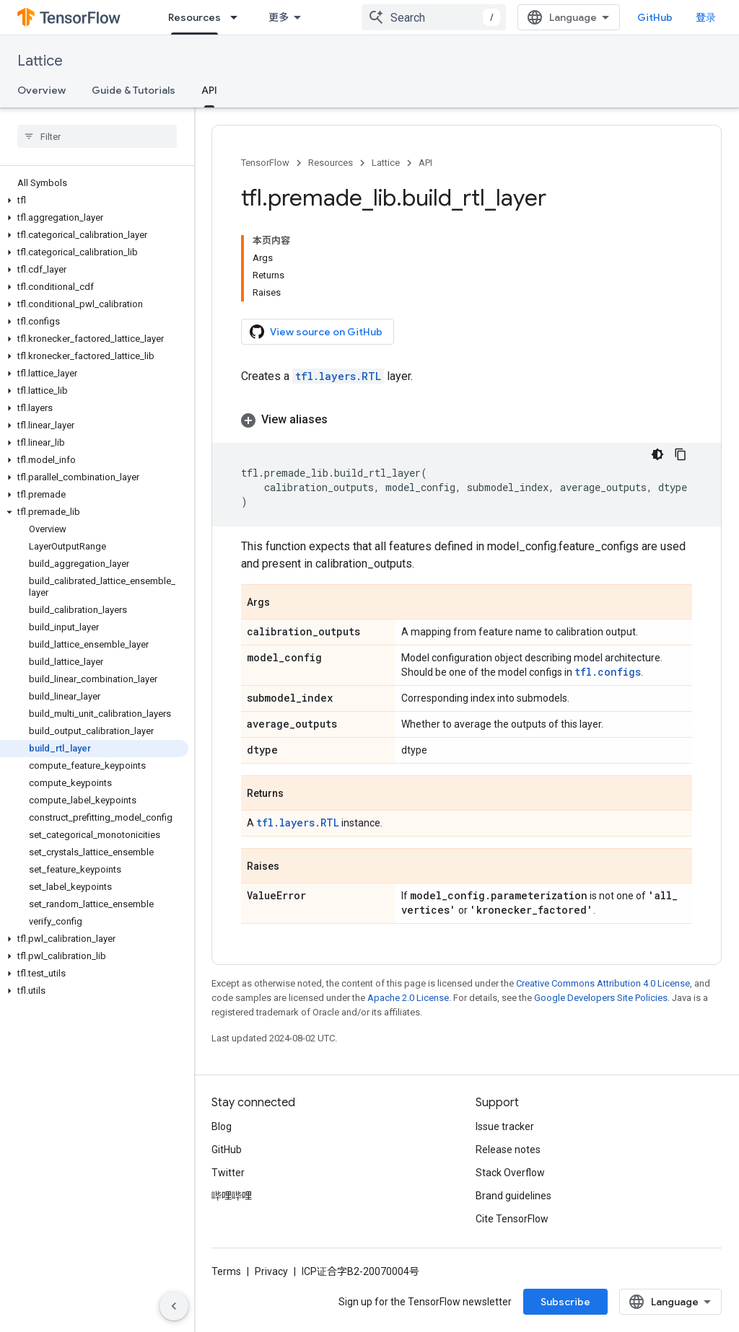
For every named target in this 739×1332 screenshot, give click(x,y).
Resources (330, 162)
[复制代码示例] (680, 454)
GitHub (655, 17)
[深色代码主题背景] (657, 454)
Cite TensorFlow (512, 1219)
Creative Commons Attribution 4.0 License (603, 983)
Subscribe (565, 1301)
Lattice (40, 61)
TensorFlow (265, 162)
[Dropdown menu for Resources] (238, 17)
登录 (706, 17)
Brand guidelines (513, 1195)
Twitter (228, 1172)
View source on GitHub (316, 332)
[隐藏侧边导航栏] (173, 1306)
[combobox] (434, 17)
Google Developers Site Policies (601, 997)
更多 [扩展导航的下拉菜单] (278, 17)
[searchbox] (97, 136)
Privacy (271, 1271)
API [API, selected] (209, 90)
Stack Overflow (510, 1172)
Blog (221, 1126)
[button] (94, 200)
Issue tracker (505, 1126)
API (425, 162)
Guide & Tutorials (133, 90)
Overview (41, 90)
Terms (226, 1271)
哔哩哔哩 (231, 1195)
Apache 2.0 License (408, 997)
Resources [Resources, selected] (194, 17)
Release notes (508, 1149)
